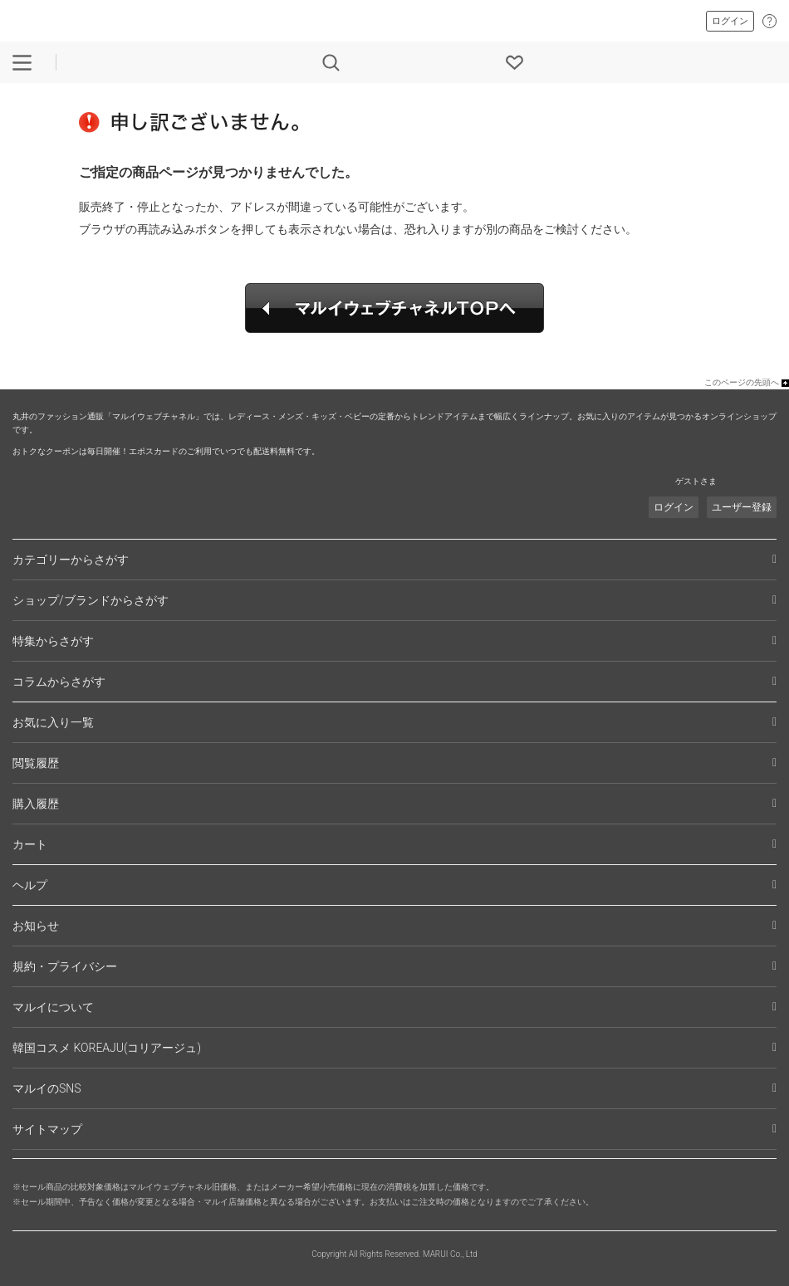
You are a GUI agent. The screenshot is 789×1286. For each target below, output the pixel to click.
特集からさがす (53, 641)
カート (29, 844)
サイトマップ (47, 1129)
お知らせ (35, 925)
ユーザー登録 (742, 507)
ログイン (730, 21)
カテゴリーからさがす (70, 559)
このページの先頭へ (741, 382)
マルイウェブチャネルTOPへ (394, 308)
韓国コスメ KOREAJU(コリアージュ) (106, 1047)
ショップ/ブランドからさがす (90, 600)
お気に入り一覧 (53, 722)
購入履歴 (35, 803)
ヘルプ (29, 885)
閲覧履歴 (35, 763)
